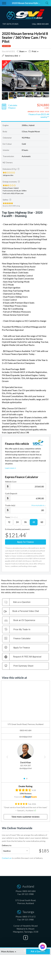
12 (9, 522)
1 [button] (24, 780)
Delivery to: (7, 845)
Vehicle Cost (10, 481)
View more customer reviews (25, 817)
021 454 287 (25, 765)
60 (42, 522)
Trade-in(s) (10, 505)
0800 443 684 (43, 24)
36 (25, 522)
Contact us (6, 858)
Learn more (10, 468)
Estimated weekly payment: (17, 529)
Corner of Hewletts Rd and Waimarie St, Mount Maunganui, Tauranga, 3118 (25, 929)
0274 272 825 (12, 24)
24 (17, 522)
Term (11, 517)
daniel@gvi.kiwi (25, 736)
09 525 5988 (28, 894)
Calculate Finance (12, 106)
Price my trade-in (39, 505)
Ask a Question (38, 951)
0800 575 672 (28, 916)
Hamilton (7, 851)
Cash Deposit (11, 493)
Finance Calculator (17, 638)
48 (34, 522)
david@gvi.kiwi (25, 768)
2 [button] (26, 780)
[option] (25, 76)
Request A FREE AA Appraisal (22, 656)
